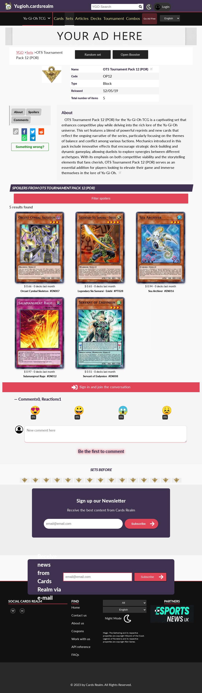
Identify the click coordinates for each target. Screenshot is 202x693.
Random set (93, 54)
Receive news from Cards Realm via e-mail (49, 577)
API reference (80, 647)
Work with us (80, 639)
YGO (19, 52)
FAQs (75, 654)
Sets (29, 52)
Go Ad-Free (149, 18)
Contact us (79, 615)
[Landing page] (8, 6)
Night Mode (113, 618)
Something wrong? (30, 147)
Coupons (77, 631)
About (18, 112)
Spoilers (33, 112)
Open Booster (130, 54)
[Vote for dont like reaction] (166, 410)
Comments (21, 120)
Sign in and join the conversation (101, 387)
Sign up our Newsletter (101, 501)
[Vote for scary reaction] (123, 410)
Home (75, 607)
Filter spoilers (101, 198)
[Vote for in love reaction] (35, 410)
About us (77, 623)
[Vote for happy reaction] (79, 410)
